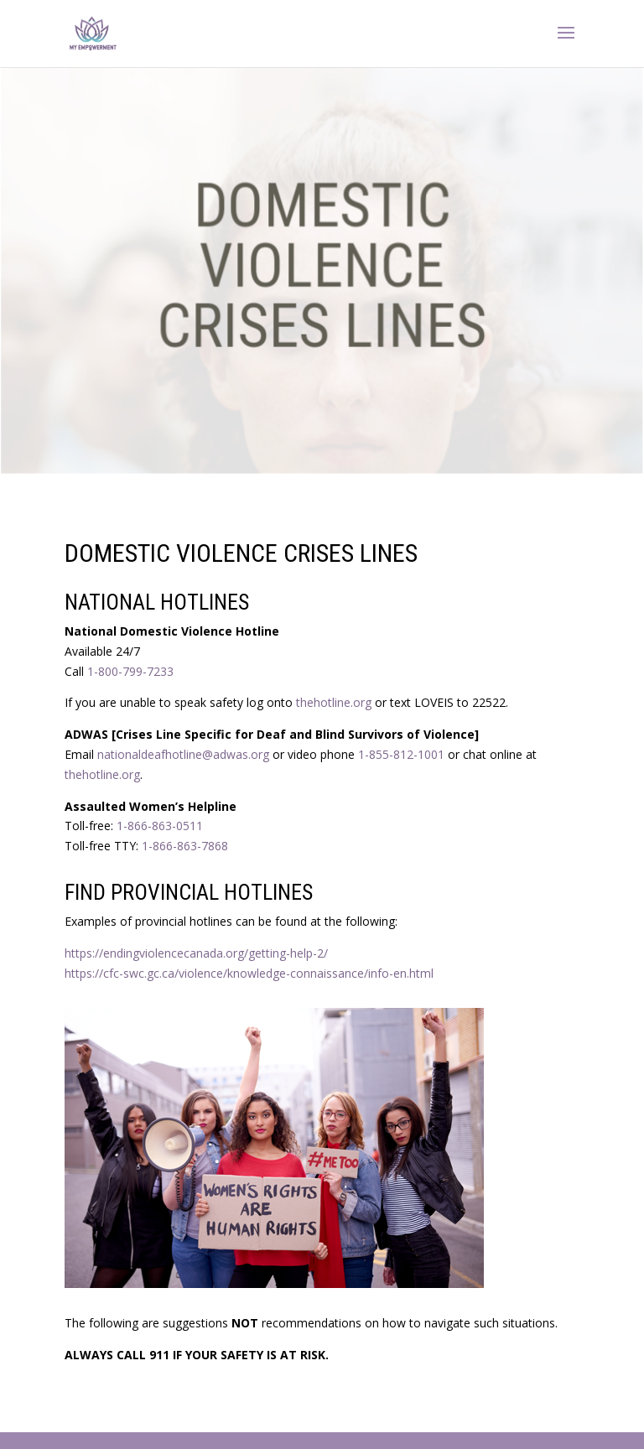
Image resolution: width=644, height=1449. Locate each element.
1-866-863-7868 (185, 846)
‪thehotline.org (333, 702)
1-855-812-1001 (401, 754)
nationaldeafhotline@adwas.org (183, 754)
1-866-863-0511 (160, 826)
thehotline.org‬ (102, 774)
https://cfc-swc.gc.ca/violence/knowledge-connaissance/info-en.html (249, 973)
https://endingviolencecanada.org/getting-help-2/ (196, 953)
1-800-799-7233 (130, 671)
